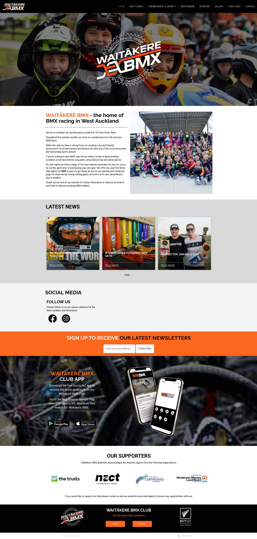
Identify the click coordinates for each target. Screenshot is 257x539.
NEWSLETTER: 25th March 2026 (180, 254)
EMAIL (115, 524)
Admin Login (184, 536)
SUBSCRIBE (144, 348)
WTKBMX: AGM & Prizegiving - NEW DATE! (126, 254)
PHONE (142, 524)
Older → (129, 275)
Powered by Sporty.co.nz (72, 536)
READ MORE (56, 265)
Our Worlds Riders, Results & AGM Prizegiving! (69, 254)
